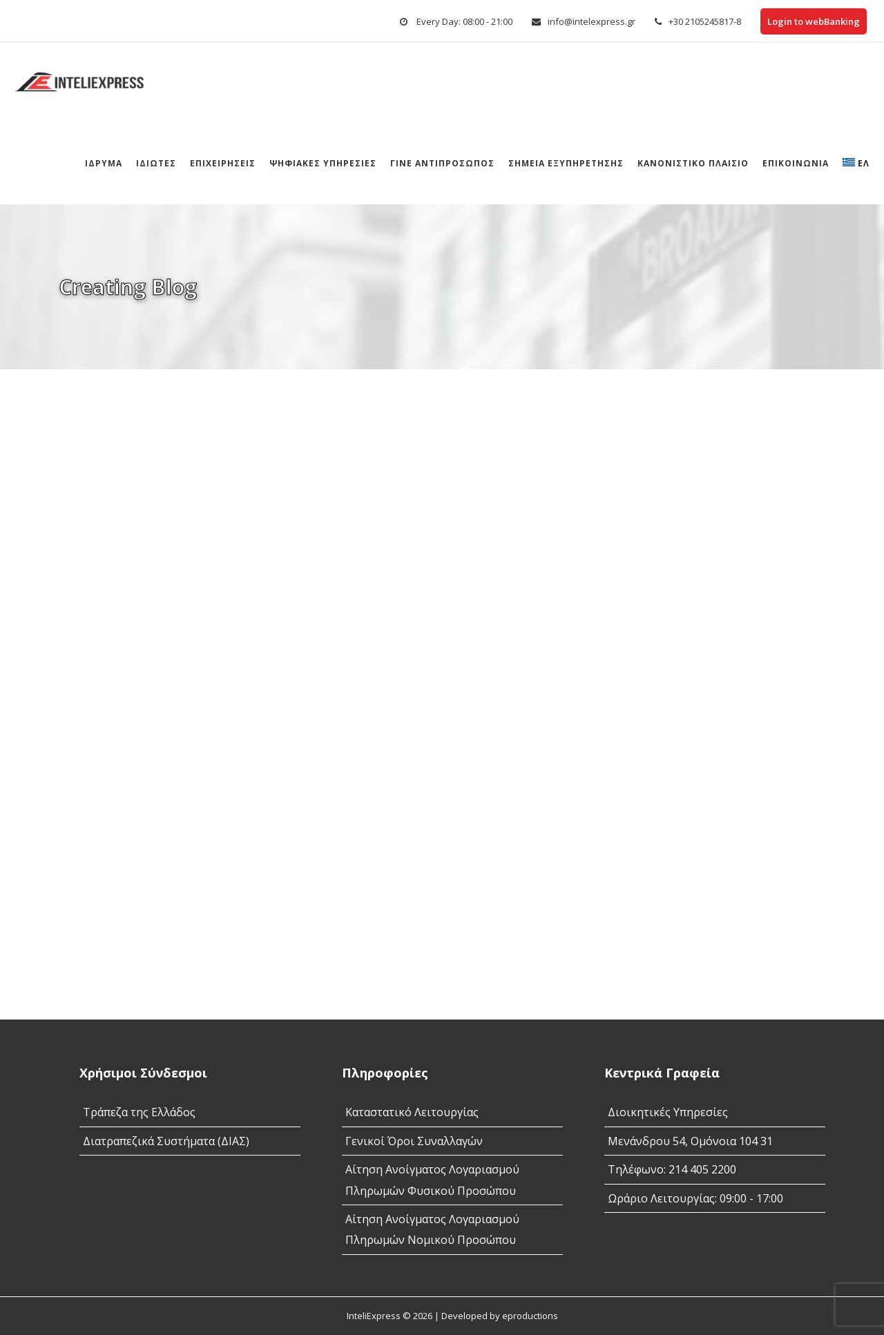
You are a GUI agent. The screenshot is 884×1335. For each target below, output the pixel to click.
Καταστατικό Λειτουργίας (412, 1112)
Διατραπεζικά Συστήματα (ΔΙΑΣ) (166, 1141)
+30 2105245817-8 (705, 21)
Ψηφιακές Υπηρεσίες (322, 163)
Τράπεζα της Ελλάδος (139, 1112)
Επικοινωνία (795, 163)
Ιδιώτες (156, 163)
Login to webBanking (813, 21)
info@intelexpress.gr (591, 21)
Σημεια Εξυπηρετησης (566, 163)
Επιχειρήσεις (223, 163)
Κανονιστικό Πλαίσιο (693, 163)
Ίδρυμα (103, 163)
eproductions (530, 1315)
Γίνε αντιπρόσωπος (442, 163)
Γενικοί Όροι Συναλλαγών (414, 1141)
